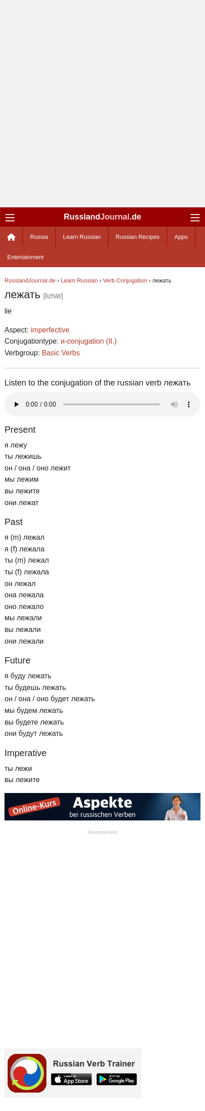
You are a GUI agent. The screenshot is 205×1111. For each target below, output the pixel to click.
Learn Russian (82, 236)
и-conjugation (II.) (89, 341)
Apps (181, 236)
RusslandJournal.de (30, 280)
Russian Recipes (138, 236)
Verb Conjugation (125, 280)
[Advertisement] (102, 103)
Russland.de (102, 216)
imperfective (50, 330)
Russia (39, 236)
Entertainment (25, 257)
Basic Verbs (61, 353)
